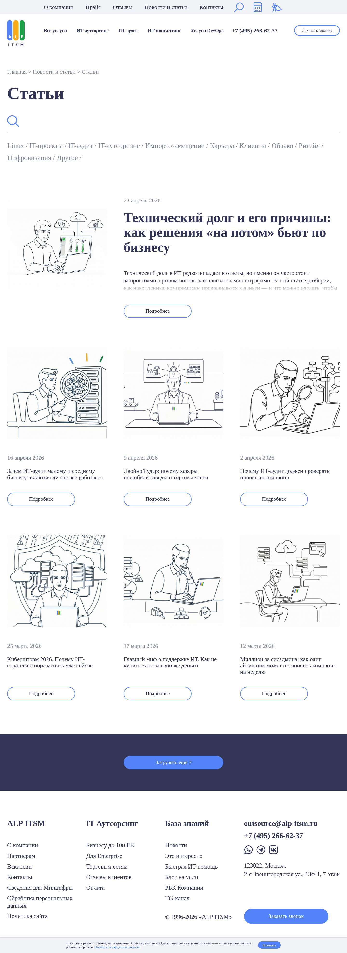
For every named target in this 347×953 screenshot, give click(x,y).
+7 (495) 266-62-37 (255, 30)
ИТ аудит (128, 30)
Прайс (93, 7)
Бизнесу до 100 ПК (110, 849)
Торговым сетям (107, 871)
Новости (176, 849)
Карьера (244, 145)
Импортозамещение (192, 145)
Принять (269, 945)
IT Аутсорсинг (112, 827)
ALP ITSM (26, 827)
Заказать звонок (317, 30)
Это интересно (184, 860)
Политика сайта (27, 920)
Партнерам (21, 860)
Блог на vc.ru (181, 881)
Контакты (211, 7)
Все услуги (55, 30)
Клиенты (278, 145)
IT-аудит (88, 145)
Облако (310, 145)
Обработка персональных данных (40, 906)
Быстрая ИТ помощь (191, 871)
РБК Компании (184, 892)
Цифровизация (61, 157)
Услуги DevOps (207, 30)
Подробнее (160, 312)
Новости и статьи (166, 7)
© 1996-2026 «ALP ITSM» (198, 921)
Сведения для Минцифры (40, 892)
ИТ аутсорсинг (93, 30)
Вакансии (19, 871)
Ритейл (19, 157)
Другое (103, 157)
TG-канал (177, 902)
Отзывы (123, 7)
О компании (58, 7)
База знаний (187, 827)
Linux (17, 145)
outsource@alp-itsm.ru (281, 827)
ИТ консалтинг (164, 30)
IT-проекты (51, 145)
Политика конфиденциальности (117, 947)
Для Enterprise (104, 860)
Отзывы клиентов (109, 881)
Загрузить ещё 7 (173, 766)
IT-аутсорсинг (131, 145)
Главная (17, 72)
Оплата (95, 892)
